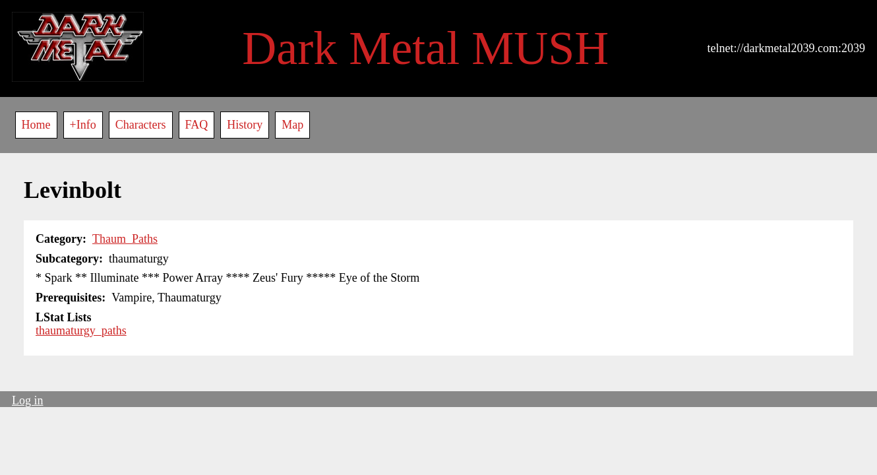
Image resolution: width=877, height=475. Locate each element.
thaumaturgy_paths (81, 330)
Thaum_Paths (125, 238)
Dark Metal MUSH (425, 48)
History (244, 124)
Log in (28, 400)
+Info (83, 124)
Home (36, 124)
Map (292, 124)
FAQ (196, 124)
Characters (140, 124)
